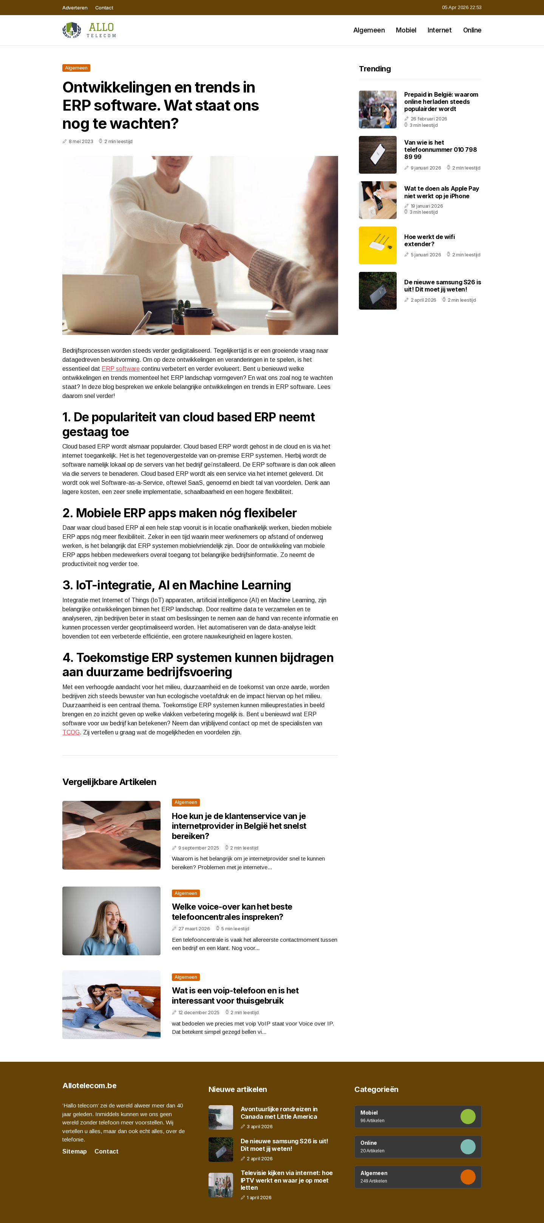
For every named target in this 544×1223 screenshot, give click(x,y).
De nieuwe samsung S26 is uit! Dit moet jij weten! (442, 285)
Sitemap (74, 1151)
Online (472, 30)
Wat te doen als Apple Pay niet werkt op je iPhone (441, 192)
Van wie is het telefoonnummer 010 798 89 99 (440, 149)
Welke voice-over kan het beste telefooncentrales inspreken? (232, 911)
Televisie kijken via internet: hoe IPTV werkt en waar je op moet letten (287, 1180)
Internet (440, 30)
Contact (104, 8)
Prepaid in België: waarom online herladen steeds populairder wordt (441, 102)
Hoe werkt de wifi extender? (429, 240)
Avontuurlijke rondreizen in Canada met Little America (279, 1113)
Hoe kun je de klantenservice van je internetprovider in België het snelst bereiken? (239, 826)
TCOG (71, 732)
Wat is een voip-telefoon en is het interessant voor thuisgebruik (235, 995)
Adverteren (75, 8)
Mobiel (406, 30)
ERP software (121, 369)
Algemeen (369, 30)
